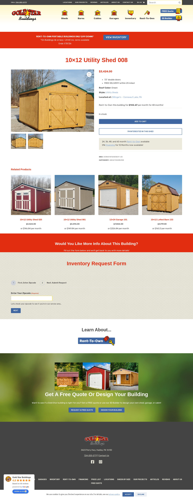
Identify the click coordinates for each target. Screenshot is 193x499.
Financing (110, 147)
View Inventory (116, 37)
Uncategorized (117, 162)
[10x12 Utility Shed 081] (75, 197)
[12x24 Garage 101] (118, 197)
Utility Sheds (112, 92)
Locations (67, 2)
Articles (104, 2)
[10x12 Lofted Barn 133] (162, 197)
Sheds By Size (123, 479)
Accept (128, 494)
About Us (116, 2)
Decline (141, 494)
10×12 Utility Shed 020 (31, 221)
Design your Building (112, 410)
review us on (20, 491)
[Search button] (179, 2)
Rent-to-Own (133, 143)
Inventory (55, 479)
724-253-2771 (21, 2)
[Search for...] (162, 2)
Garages (42, 479)
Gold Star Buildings (21, 477)
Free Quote (96, 483)
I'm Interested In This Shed (140, 133)
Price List (96, 479)
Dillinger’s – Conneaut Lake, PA (127, 97)
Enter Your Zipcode (25, 293)
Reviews (93, 2)
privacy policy (114, 494)
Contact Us (128, 2)
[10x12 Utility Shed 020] (31, 197)
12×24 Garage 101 (118, 221)
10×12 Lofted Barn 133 (162, 221)
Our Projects (81, 2)
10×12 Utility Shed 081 (75, 221)
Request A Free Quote (81, 410)
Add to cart (140, 122)
